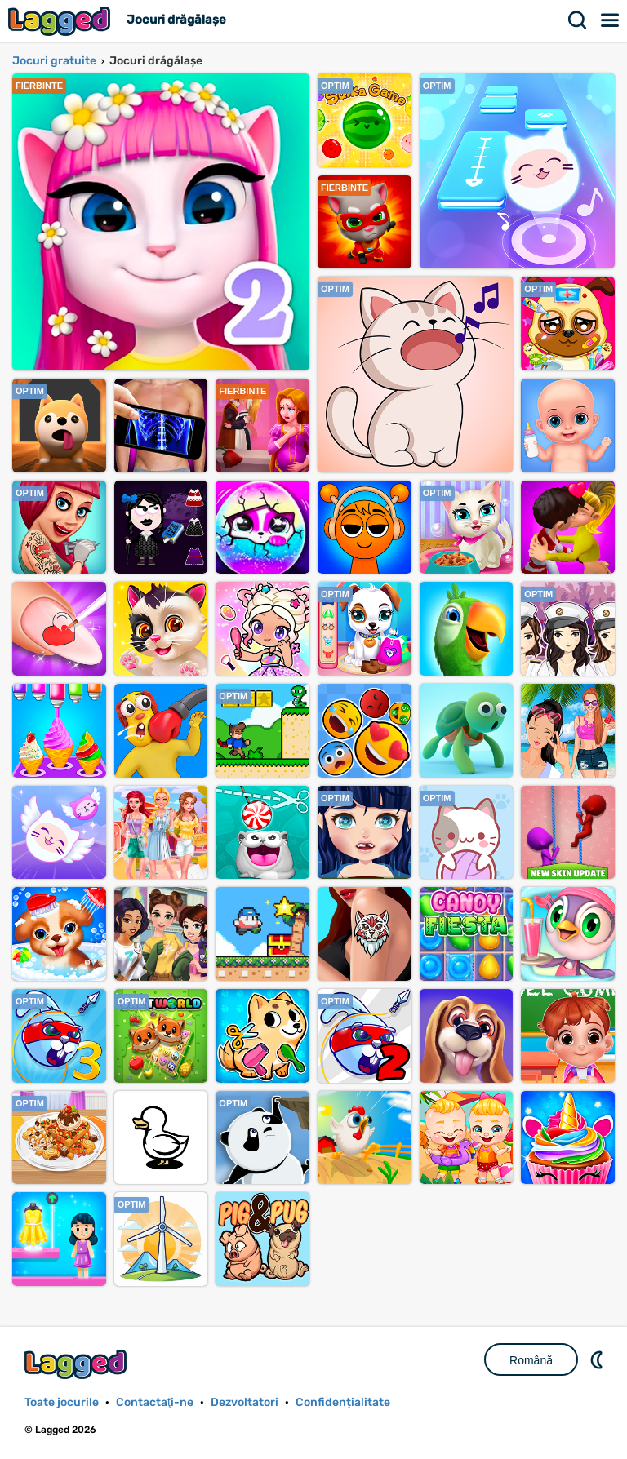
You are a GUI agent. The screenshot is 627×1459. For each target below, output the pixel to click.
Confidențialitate (343, 1402)
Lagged (61, 21)
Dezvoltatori (244, 1402)
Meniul (610, 20)
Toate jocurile (61, 1402)
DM (598, 1359)
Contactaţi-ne (154, 1402)
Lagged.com (77, 1364)
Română (531, 1360)
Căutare (578, 20)
